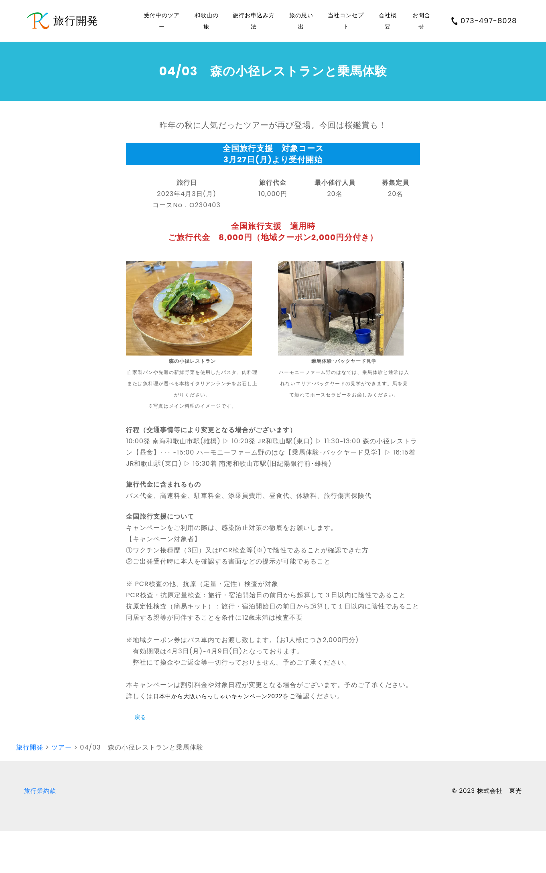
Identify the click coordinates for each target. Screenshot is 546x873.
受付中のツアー (162, 20)
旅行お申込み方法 (254, 20)
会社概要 (388, 20)
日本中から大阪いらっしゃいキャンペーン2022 (217, 696)
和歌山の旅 (207, 20)
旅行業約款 (40, 790)
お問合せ (421, 20)
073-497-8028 (484, 21)
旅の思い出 (301, 20)
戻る (140, 717)
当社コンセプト (346, 20)
